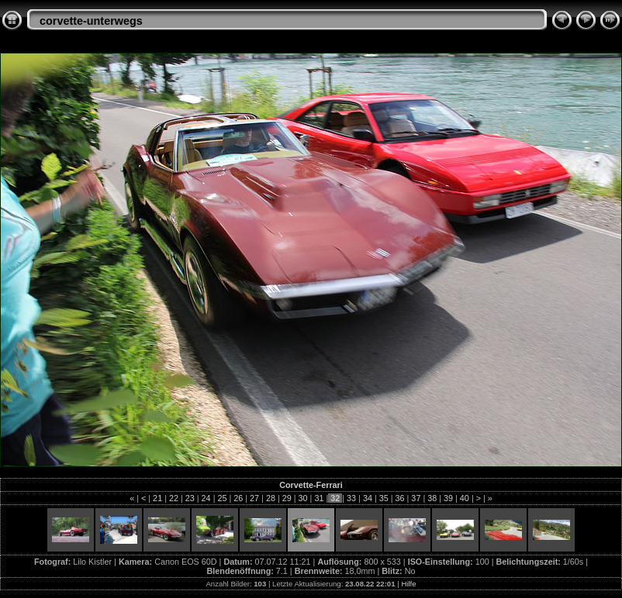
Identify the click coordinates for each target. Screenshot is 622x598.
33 (351, 498)
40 (465, 498)
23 (190, 498)
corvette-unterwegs (91, 21)
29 (287, 498)
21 (157, 498)
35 (384, 498)
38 (432, 498)
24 (206, 498)
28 (271, 498)
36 (400, 498)
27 (254, 498)
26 (238, 498)
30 (303, 498)
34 (368, 498)
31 (319, 498)
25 (222, 498)
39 (448, 498)
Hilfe (408, 583)
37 (416, 498)
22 (174, 498)
